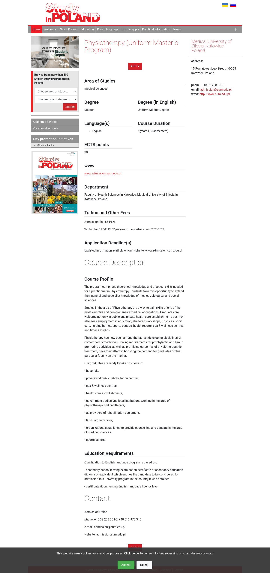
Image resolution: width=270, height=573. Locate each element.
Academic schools (45, 122)
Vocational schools (45, 128)
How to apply (130, 29)
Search (70, 107)
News (177, 29)
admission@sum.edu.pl (216, 89)
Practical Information (156, 29)
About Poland (68, 29)
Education (87, 29)
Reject (144, 565)
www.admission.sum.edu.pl (102, 173)
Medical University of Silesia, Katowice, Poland (211, 46)
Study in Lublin (46, 144)
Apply (135, 66)
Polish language (107, 29)
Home (36, 29)
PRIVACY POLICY (205, 553)
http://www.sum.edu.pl (215, 94)
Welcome (50, 29)
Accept (126, 565)
